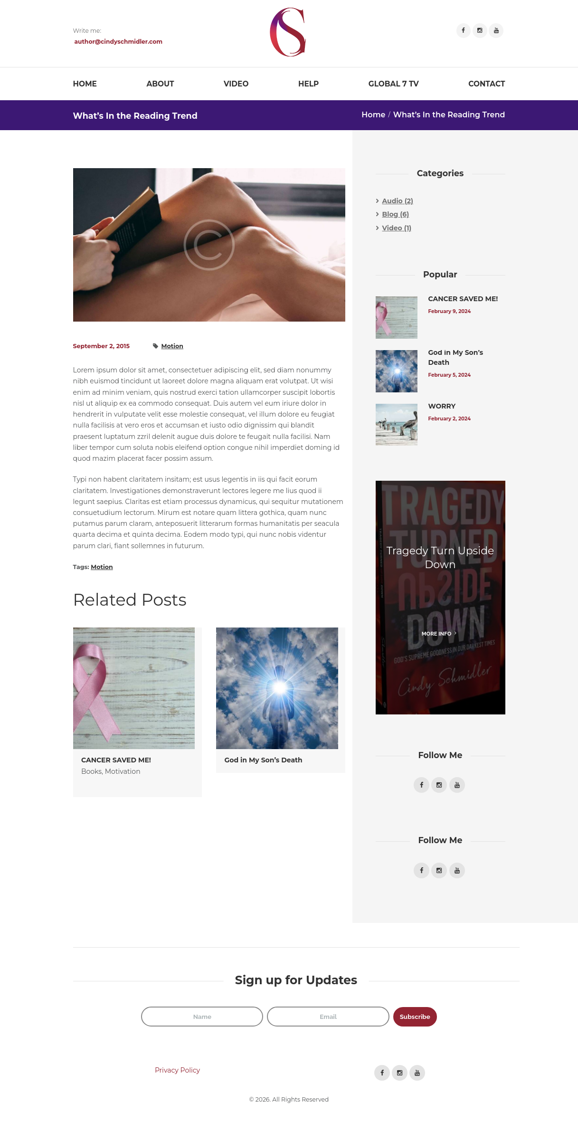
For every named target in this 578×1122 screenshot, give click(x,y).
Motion (172, 346)
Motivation (123, 771)
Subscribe (417, 1018)
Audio (392, 201)
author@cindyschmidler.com (119, 41)
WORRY (442, 406)
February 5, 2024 (450, 375)
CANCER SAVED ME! (116, 760)
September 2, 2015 (101, 346)
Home (373, 115)
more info (437, 633)
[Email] (327, 1019)
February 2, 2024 (450, 419)
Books (91, 771)
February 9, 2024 (450, 311)
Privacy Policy (177, 1073)
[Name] (200, 1019)
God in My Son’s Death (264, 760)
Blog (390, 214)
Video (392, 228)
